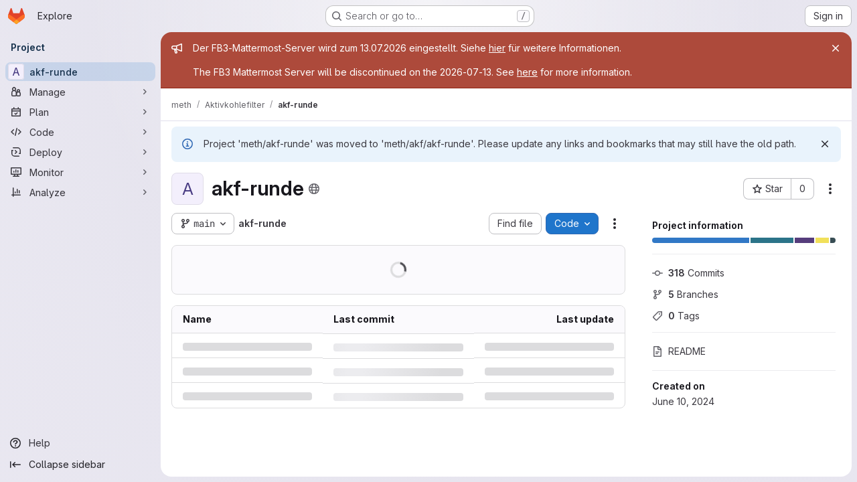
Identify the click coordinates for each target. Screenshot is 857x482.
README (679, 351)
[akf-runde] (80, 71)
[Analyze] (80, 192)
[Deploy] (80, 152)
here (527, 72)
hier (497, 48)
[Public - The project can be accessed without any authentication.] (314, 188)
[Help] (80, 443)
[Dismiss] (825, 144)
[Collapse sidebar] (80, 464)
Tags (676, 315)
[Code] (80, 132)
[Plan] (80, 111)
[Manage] (80, 91)
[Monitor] (80, 172)
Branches (685, 294)
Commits (688, 272)
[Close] (836, 48)
